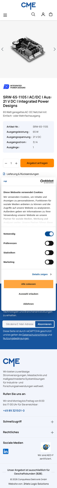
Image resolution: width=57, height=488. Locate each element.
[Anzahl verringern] (6, 163)
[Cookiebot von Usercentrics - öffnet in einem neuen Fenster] (41, 181)
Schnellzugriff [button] (28, 421)
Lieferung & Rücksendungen (21, 174)
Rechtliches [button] (28, 432)
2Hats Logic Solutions (36, 483)
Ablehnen (28, 304)
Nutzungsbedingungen (16, 338)
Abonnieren (45, 324)
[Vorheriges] (2, 49)
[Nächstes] (54, 49)
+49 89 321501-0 (14, 410)
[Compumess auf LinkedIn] (5, 451)
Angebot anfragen (37, 163)
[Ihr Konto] (43, 15)
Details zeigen (40, 274)
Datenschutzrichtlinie (34, 334)
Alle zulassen (28, 284)
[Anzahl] (11, 163)
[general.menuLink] (5, 15)
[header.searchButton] (33, 15)
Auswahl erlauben (28, 294)
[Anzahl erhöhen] (16, 163)
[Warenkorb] (50, 15)
